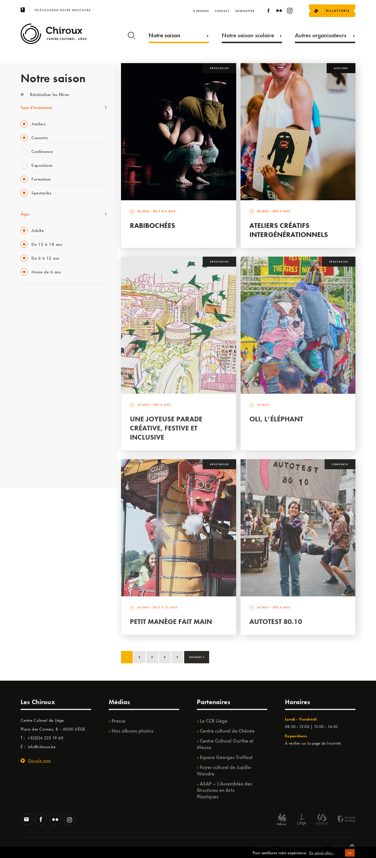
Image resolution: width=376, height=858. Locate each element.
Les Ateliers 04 (33, 383)
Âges (25, 214)
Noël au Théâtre (35, 443)
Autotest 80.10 (275, 621)
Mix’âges (29, 335)
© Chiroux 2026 (261, 847)
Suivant (197, 657)
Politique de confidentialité (301, 847)
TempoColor (31, 431)
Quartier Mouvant (37, 395)
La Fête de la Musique (40, 311)
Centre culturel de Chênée (227, 731)
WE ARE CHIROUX (38, 455)
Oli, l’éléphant (276, 418)
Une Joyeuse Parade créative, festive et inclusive (166, 428)
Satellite (27, 359)
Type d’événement (36, 107)
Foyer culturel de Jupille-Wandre (224, 770)
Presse (118, 721)
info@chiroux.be (42, 747)
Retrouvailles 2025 (37, 467)
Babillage (29, 347)
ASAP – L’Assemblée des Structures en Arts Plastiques (224, 790)
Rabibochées (152, 225)
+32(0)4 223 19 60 (45, 738)
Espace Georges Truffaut (226, 757)
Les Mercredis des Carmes (43, 323)
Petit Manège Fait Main (171, 621)
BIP (23, 371)
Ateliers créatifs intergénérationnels (288, 230)
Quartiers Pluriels (35, 407)
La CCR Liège (213, 721)
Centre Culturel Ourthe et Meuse (225, 744)
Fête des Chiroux (35, 299)
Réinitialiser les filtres (45, 94)
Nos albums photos (132, 731)
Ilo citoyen (29, 419)
